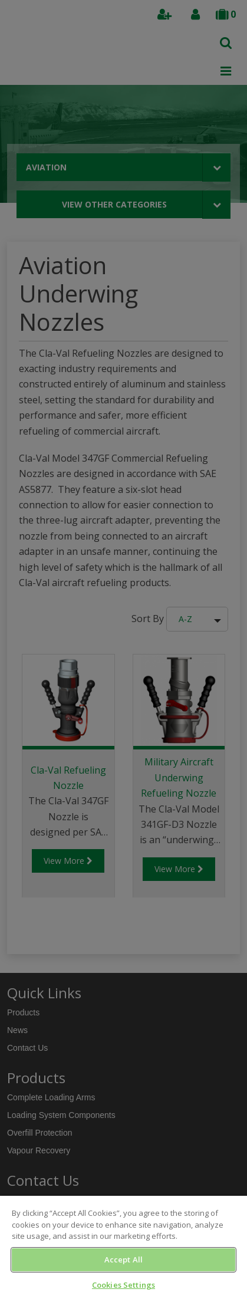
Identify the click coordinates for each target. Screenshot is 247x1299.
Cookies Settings (123, 1285)
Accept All (123, 1259)
